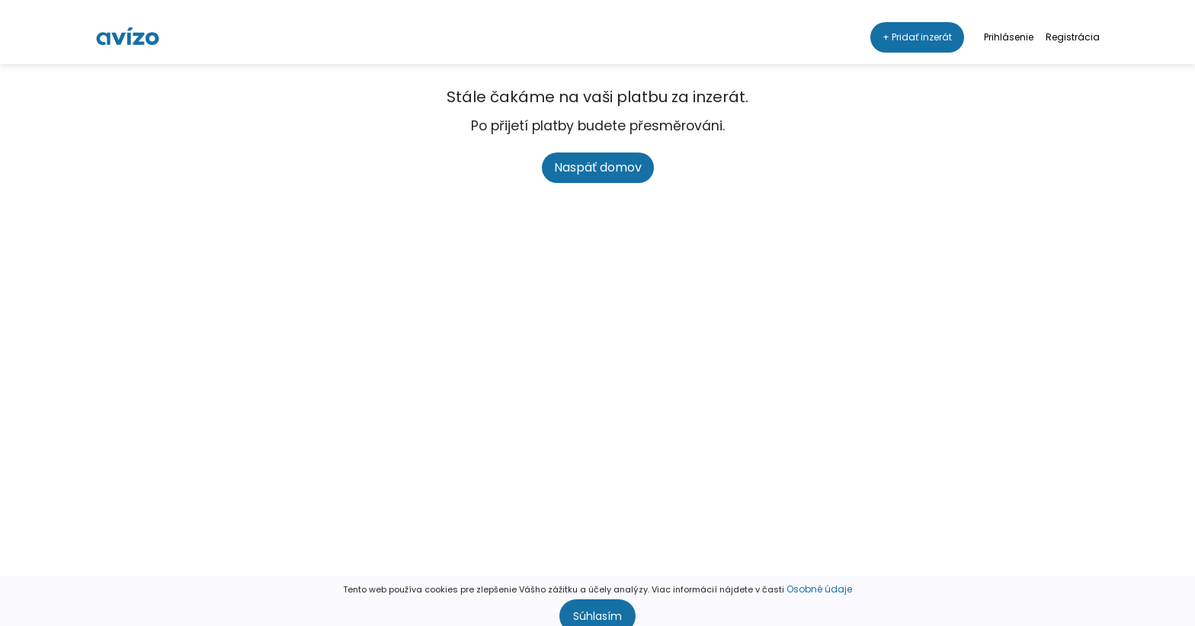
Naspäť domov (598, 167)
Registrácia (1073, 26)
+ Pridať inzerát (917, 26)
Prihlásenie (1008, 26)
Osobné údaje (819, 578)
